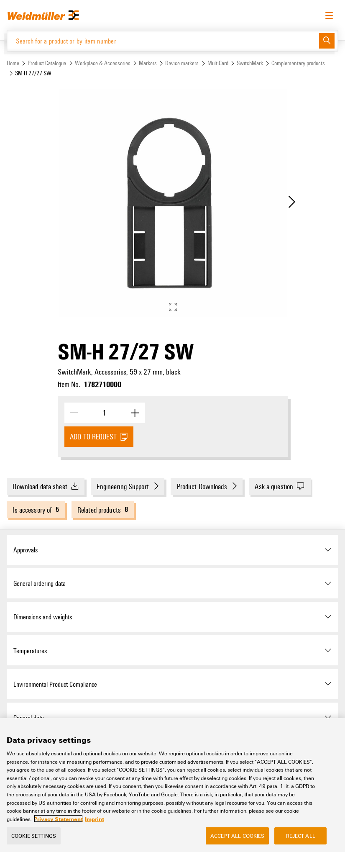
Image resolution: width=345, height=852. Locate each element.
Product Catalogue (47, 63)
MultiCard (217, 63)
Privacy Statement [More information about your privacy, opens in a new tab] (58, 824)
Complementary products (298, 63)
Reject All (300, 841)
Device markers (182, 63)
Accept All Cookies (237, 841)
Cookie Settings (33, 841)
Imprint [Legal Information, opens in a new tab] (94, 824)
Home (13, 63)
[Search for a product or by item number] (163, 40)
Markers (148, 63)
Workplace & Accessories (102, 63)
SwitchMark (250, 63)
